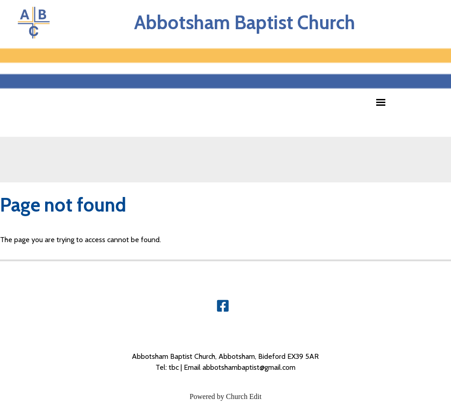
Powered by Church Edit (226, 396)
